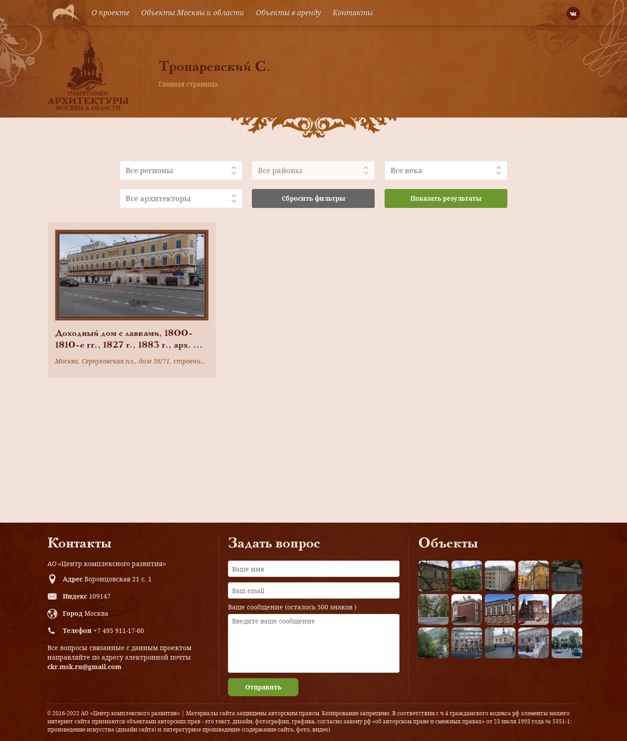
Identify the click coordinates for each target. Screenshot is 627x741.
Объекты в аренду (288, 13)
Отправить (263, 687)
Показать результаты (446, 198)
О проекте (111, 13)
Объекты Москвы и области (192, 13)
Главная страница (188, 84)
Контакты (353, 13)
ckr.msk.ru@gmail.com (84, 666)
